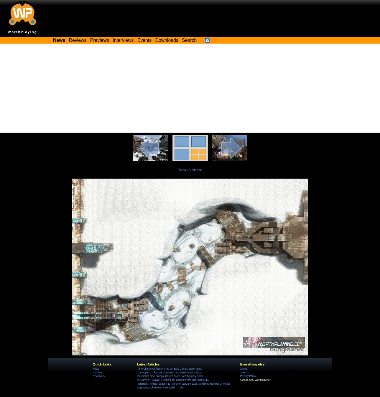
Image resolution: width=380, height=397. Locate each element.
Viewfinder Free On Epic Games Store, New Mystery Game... (171, 376)
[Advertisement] (190, 88)
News (96, 368)
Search (189, 40)
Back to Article (190, 170)
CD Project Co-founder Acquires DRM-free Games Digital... (170, 372)
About (243, 368)
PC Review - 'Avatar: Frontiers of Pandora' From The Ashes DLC (173, 379)
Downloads (166, 40)
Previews (99, 40)
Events (144, 40)
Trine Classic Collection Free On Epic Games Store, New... (170, 368)
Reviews (78, 40)
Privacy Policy (248, 376)
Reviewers (99, 376)
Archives (98, 372)
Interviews (123, 40)
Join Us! (244, 372)
